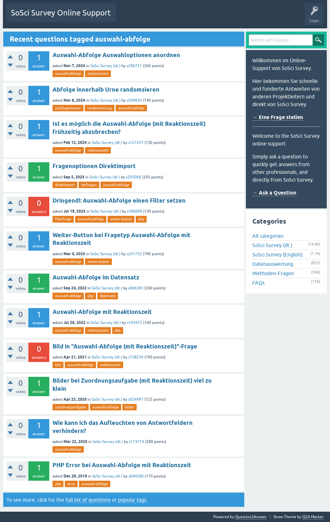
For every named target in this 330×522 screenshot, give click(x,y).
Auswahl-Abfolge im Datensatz (96, 277)
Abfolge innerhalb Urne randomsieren (106, 89)
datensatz (107, 296)
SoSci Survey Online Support (61, 12)
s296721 (134, 66)
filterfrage (63, 219)
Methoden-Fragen (273, 273)
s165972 (134, 322)
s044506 (136, 476)
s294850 (134, 100)
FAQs (258, 283)
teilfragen (89, 185)
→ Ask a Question (274, 193)
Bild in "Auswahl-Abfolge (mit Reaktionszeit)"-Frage (125, 346)
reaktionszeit (98, 73)
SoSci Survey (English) (277, 254)
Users (201, 17)
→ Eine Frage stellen (277, 117)
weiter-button (121, 219)
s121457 (135, 142)
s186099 (134, 211)
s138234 (135, 357)
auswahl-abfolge (68, 73)
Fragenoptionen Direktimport (94, 166)
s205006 (133, 177)
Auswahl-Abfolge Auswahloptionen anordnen (116, 55)
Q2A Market (313, 517)
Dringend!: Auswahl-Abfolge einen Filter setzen (119, 200)
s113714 (136, 441)
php (141, 219)
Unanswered (156, 17)
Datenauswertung (272, 264)
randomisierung (99, 108)
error (71, 484)
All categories (268, 236)
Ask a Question (228, 17)
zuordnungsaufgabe (70, 407)
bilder (129, 407)
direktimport (65, 185)
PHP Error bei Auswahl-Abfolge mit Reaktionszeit (122, 465)
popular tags (132, 500)
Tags (181, 17)
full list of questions (88, 500)
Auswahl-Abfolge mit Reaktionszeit (102, 311)
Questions (129, 17)
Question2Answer (251, 517)
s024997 (135, 399)
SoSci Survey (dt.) (105, 66)
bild (58, 365)
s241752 (134, 254)
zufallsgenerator (68, 108)
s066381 (135, 288)
